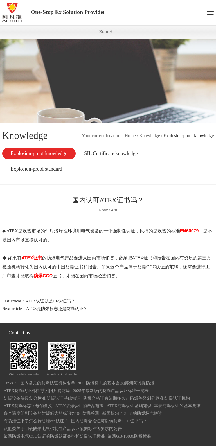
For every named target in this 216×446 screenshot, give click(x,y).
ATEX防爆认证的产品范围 (79, 406)
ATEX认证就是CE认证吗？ (50, 301)
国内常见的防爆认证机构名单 (47, 383)
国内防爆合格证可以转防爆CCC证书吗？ (109, 421)
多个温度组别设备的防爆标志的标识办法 (42, 413)
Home (130, 135)
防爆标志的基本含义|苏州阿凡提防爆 (120, 383)
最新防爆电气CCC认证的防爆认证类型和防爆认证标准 (54, 436)
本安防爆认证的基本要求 (177, 406)
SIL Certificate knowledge (111, 153)
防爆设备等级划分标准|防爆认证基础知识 (42, 398)
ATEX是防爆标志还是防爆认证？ (56, 308)
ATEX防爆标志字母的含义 (28, 406)
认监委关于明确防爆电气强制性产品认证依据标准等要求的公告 (63, 428)
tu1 (80, 383)
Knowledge (149, 135)
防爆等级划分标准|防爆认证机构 (160, 398)
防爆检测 (90, 413)
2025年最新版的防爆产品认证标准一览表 (111, 390)
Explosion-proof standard (36, 169)
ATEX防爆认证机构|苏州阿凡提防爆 (37, 390)
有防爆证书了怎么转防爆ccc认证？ (36, 421)
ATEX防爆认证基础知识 (129, 406)
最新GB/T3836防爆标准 (129, 436)
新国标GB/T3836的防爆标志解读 (132, 413)
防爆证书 (74, 266)
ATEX (12, 230)
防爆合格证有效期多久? (105, 398)
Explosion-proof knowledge (39, 153)
